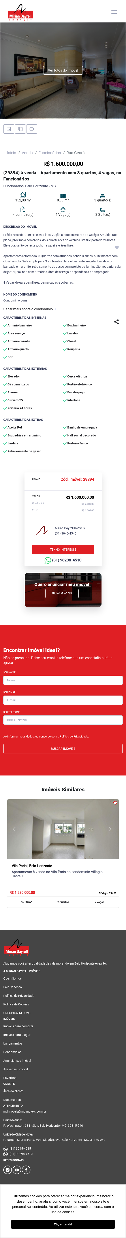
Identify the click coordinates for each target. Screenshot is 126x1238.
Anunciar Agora (62, 593)
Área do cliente (13, 1091)
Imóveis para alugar (16, 1035)
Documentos (12, 1099)
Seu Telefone (11, 712)
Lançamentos (12, 1043)
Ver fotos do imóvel (63, 70)
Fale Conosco (12, 987)
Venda (27, 152)
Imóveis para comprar (18, 1026)
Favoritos (9, 1078)
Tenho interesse (63, 549)
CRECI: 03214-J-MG (16, 1013)
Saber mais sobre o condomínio (29, 309)
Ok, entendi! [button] (63, 1224)
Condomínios (12, 1052)
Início (11, 152)
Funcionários (49, 152)
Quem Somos (12, 978)
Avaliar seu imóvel (15, 1069)
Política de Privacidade (74, 736)
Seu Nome (9, 672)
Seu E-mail (9, 692)
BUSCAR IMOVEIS (63, 749)
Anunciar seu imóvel (17, 1060)
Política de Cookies (16, 1004)
